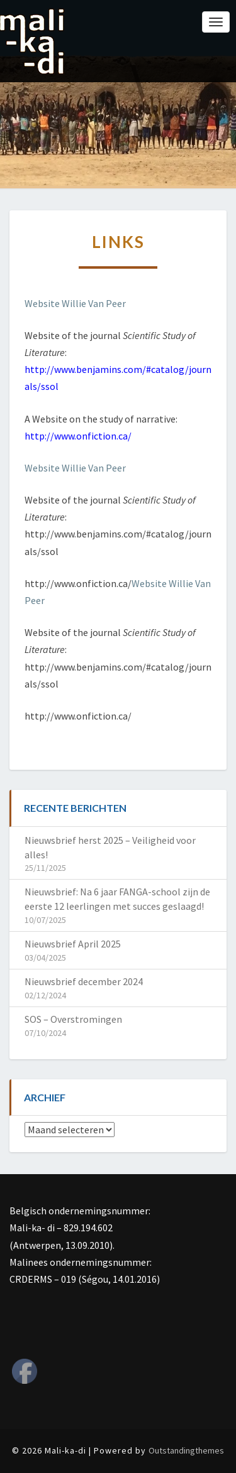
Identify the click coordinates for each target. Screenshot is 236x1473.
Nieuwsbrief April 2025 (73, 943)
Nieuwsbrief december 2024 (84, 981)
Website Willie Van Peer (75, 303)
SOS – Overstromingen (73, 1019)
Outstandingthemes (186, 1450)
